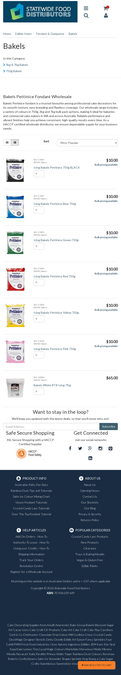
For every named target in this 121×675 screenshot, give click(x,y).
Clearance (89, 548)
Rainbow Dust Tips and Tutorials (31, 490)
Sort (46, 141)
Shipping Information (31, 554)
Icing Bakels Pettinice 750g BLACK (57, 167)
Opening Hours (90, 490)
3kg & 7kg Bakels (17, 64)
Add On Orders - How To (31, 536)
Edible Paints (90, 566)
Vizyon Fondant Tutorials (31, 502)
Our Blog (90, 508)
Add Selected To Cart (97, 665)
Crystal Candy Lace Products (89, 536)
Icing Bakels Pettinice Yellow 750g (56, 312)
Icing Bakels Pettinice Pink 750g (55, 349)
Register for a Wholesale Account (31, 572)
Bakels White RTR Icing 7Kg (52, 385)
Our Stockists (90, 502)
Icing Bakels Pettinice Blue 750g (55, 203)
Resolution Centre (31, 566)
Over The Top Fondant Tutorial (31, 514)
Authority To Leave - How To (31, 542)
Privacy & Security (89, 514)
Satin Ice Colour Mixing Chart (31, 496)
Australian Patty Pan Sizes (31, 484)
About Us (90, 484)
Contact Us (90, 496)
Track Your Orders (31, 560)
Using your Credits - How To (31, 548)
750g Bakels (14, 71)
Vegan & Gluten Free (90, 560)
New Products (90, 542)
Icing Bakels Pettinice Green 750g (56, 240)
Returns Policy (89, 520)
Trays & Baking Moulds (89, 554)
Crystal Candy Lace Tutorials (31, 508)
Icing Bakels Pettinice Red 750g (54, 276)
